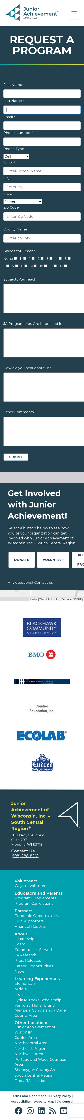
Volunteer (53, 560)
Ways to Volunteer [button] (31, 886)
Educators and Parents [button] (39, 893)
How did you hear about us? (27, 368)
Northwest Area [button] (29, 1054)
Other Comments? (19, 412)
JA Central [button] (65, 1101)
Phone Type (13, 149)
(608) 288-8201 (25, 856)
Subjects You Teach (19, 279)
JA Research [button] (26, 955)
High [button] (19, 994)
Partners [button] (23, 911)
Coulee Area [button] (26, 1037)
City (6, 178)
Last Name (13, 101)
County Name (15, 229)
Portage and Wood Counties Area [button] (40, 1062)
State (7, 194)
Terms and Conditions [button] (28, 1096)
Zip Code (11, 207)
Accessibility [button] (21, 1101)
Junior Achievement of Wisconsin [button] (35, 1029)
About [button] (21, 934)
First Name (13, 84)
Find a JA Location (31, 1081)
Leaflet (33, 599)
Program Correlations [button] (34, 903)
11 (51, 266)
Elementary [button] (25, 983)
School (9, 162)
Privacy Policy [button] (60, 1096)
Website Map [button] (44, 1101)
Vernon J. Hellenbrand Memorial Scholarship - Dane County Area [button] (40, 1010)
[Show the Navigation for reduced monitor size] (74, 13)
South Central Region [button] (34, 1075)
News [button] (19, 971)
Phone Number (18, 133)
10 (41, 266)
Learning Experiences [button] (37, 979)
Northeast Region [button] (30, 1048)
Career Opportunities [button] (34, 966)
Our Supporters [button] (29, 921)
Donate (21, 560)
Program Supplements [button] (35, 898)
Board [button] (20, 944)
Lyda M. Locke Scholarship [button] (38, 1000)
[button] (20, 1111)
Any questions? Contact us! (30, 582)
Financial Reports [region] (30, 926)
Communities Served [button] (33, 950)
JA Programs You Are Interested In (32, 323)
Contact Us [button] (23, 851)
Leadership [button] (24, 939)
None (8, 258)
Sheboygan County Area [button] (36, 1070)
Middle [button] (21, 989)
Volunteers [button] (26, 881)
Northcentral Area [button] (31, 1043)
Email (9, 117)
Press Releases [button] (28, 960)
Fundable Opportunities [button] (36, 916)
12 (61, 266)
